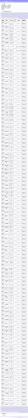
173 (6, 17)
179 (12, 17)
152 (12, 16)
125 (12, 15)
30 (20, 407)
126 (13, 15)
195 (19, 412)
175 (8, 17)
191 (24, 17)
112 (27, 14)
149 (9, 16)
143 (3, 16)
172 (5, 17)
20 (13, 407)
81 (2, 14)
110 (25, 14)
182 (15, 17)
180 (13, 17)
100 (15, 14)
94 (11, 14)
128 (15, 15)
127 (14, 15)
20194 (5, 413)
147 (7, 16)
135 (22, 15)
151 (11, 16)
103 (18, 14)
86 (5, 14)
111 (26, 14)
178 (11, 17)
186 (19, 17)
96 (12, 14)
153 (13, 16)
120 (7, 15)
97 (13, 14)
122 (9, 15)
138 (25, 15)
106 (21, 14)
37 (25, 407)
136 (23, 15)
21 (14, 407)
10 (6, 407)
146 (6, 16)
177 (10, 17)
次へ (27, 412)
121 (8, 15)
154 (14, 16)
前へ (1, 407)
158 (18, 16)
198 (22, 412)
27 (18, 407)
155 (15, 16)
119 (6, 15)
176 (9, 17)
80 (1, 14)
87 (6, 14)
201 (25, 412)
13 (8, 407)
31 (21, 407)
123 (10, 15)
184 (17, 17)
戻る (4, 415)
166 (26, 16)
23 (15, 407)
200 (24, 412)
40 (27, 407)
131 (18, 15)
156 (16, 16)
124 (11, 15)
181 (14, 17)
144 (4, 16)
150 (10, 16)
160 (20, 16)
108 (23, 14)
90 (8, 14)
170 (3, 17)
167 (27, 16)
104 (19, 14)
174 (7, 17)
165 (25, 16)
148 (8, 16)
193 (26, 17)
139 (26, 15)
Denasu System (20, 417)
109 (24, 14)
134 (21, 15)
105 (20, 14)
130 (17, 15)
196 (20, 412)
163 (23, 16)
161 (21, 16)
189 (22, 17)
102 (17, 14)
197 (21, 412)
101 (16, 14)
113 (1, 15)
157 (17, 16)
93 (10, 14)
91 (9, 14)
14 (9, 407)
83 (3, 14)
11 (7, 407)
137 (24, 15)
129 (16, 15)
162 (22, 16)
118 (5, 15)
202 (26, 412)
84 (4, 14)
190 (23, 17)
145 (5, 16)
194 (27, 17)
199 (23, 412)
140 (27, 15)
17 (11, 407)
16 (10, 407)
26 (17, 407)
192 (25, 17)
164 (24, 16)
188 (21, 17)
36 (24, 407)
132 (19, 15)
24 (16, 407)
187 (20, 17)
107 (22, 14)
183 (16, 17)
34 (23, 407)
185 (18, 17)
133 (20, 15)
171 (4, 17)
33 (22, 407)
